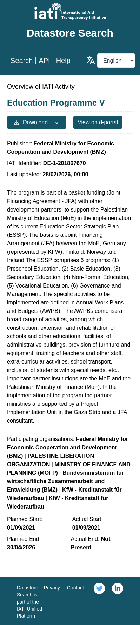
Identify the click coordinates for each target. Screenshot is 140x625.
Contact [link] (75, 588)
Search (22, 60)
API (44, 60)
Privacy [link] (52, 588)
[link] (99, 601)
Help (63, 60)
